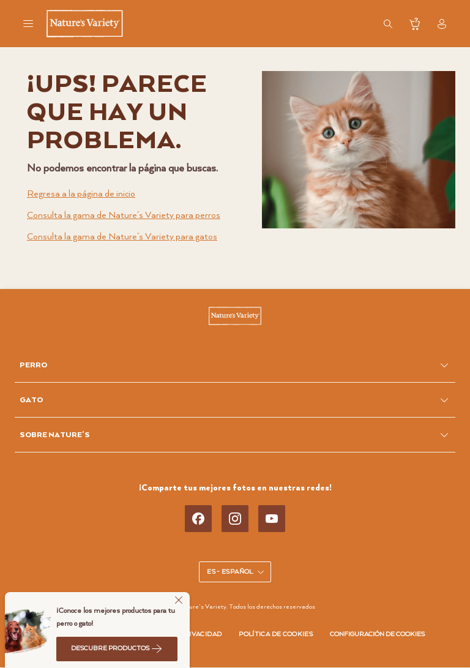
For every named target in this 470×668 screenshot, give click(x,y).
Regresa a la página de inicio (81, 194)
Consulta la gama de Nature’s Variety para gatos (122, 236)
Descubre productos (117, 648)
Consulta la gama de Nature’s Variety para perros (123, 215)
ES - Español (236, 572)
